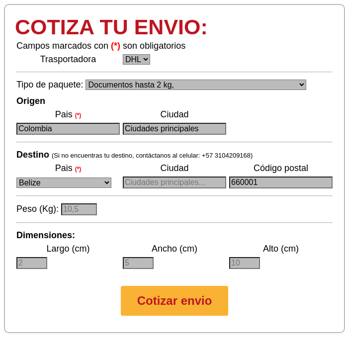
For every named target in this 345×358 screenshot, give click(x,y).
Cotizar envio (174, 300)
